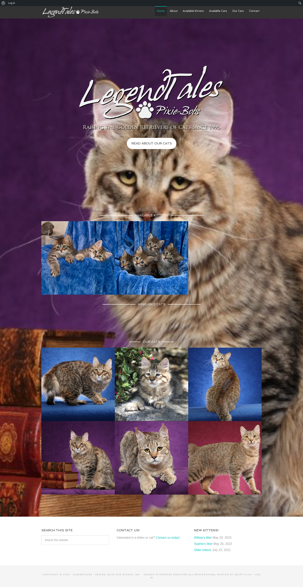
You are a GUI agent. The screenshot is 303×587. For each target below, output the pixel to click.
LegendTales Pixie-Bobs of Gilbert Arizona (70, 12)
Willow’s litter (203, 537)
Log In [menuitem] (11, 3)
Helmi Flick (243, 574)
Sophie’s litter (203, 543)
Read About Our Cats (151, 143)
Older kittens (202, 550)
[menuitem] (3, 3)
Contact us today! (168, 537)
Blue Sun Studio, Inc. (124, 574)
